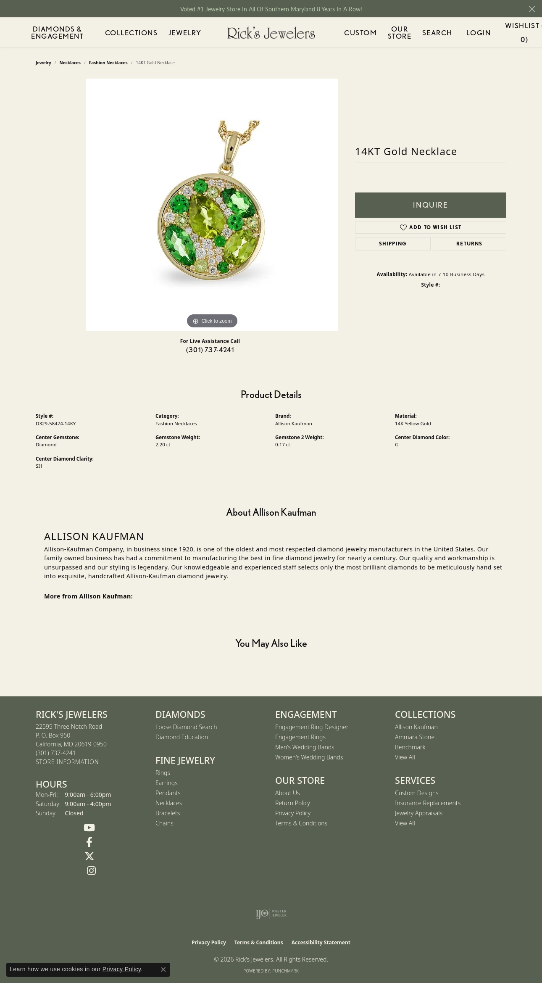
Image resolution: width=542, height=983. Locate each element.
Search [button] (434, 32)
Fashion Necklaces (176, 423)
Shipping (393, 243)
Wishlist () (505, 34)
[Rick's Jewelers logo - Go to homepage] (271, 32)
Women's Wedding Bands (309, 757)
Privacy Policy (292, 813)
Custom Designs (417, 793)
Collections (138, 32)
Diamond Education (181, 737)
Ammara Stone (414, 737)
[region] (212, 205)
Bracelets (167, 813)
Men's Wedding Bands (304, 747)
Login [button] (466, 34)
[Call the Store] (56, 753)
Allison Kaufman (293, 423)
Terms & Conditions (301, 823)
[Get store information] (67, 762)
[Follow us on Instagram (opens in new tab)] (91, 871)
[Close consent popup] (163, 969)
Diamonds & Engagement (62, 32)
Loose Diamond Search (186, 727)
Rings (162, 773)
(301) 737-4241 (210, 350)
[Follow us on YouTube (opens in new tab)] (89, 828)
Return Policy (292, 803)
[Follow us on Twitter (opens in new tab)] (89, 856)
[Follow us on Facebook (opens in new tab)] (89, 842)
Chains (164, 823)
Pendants (168, 793)
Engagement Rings (300, 737)
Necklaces (168, 803)
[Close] (531, 9)
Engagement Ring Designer (311, 727)
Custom (355, 32)
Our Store (395, 32)
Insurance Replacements (427, 803)
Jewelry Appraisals (418, 813)
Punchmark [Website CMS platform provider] (285, 971)
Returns (469, 243)
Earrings (166, 783)
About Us (287, 793)
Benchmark (410, 747)
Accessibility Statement (321, 942)
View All (405, 757)
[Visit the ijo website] (271, 913)
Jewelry (186, 32)
